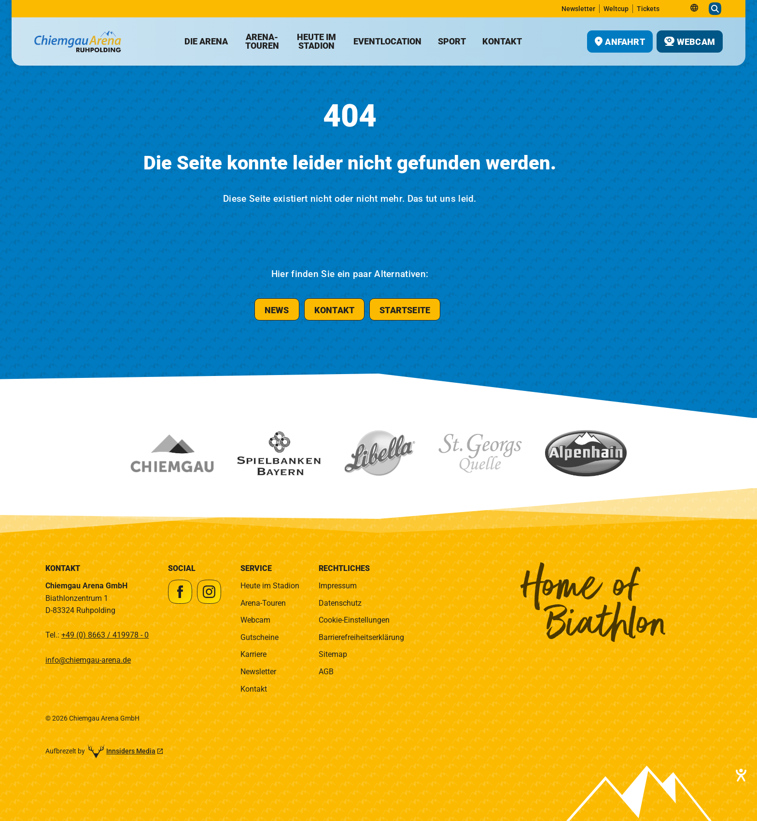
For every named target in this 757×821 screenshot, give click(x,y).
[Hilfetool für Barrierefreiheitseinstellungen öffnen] (740, 775)
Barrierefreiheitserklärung (361, 637)
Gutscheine (259, 637)
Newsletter (258, 671)
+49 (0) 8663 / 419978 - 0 (105, 635)
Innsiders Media (130, 751)
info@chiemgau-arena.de (88, 660)
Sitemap (333, 654)
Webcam (255, 620)
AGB (326, 671)
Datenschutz (340, 603)
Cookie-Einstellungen (354, 620)
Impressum (338, 585)
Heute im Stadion (269, 585)
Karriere (253, 654)
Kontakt (253, 689)
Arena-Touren (263, 603)
